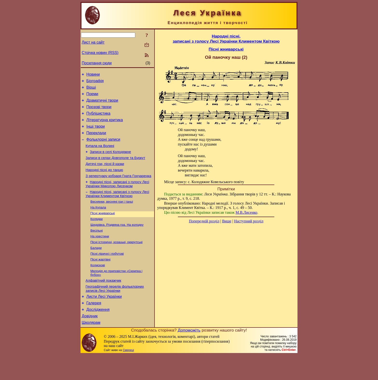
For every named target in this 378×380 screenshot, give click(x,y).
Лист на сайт (93, 42)
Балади (96, 266)
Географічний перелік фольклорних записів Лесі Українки (115, 310)
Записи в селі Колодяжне (110, 161)
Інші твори (95, 133)
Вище (226, 221)
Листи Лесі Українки (104, 319)
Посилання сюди (97, 63)
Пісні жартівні (100, 278)
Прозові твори (98, 111)
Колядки (96, 234)
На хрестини (99, 253)
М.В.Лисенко (246, 212)
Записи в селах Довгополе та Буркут (115, 168)
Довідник (90, 340)
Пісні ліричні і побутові (107, 272)
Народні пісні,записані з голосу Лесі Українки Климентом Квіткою (226, 39)
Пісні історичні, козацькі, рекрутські (116, 259)
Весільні (96, 247)
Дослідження (97, 333)
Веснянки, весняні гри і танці (111, 216)
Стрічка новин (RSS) (100, 53)
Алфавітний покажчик (103, 301)
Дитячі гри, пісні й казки (105, 175)
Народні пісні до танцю (104, 181)
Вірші (91, 89)
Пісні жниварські (102, 228)
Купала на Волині (100, 154)
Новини (93, 75)
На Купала (98, 222)
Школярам (91, 348)
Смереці (128, 375)
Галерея (93, 326)
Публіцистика (98, 118)
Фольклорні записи (103, 147)
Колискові (97, 285)
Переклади (96, 140)
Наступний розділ (248, 221)
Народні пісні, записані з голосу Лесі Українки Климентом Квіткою (117, 208)
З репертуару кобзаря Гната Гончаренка (118, 188)
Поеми (92, 97)
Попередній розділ (204, 221)
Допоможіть (189, 355)
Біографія (95, 82)
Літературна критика (104, 126)
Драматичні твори (102, 104)
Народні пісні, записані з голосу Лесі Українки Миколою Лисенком (117, 197)
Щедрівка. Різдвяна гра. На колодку (116, 241)
